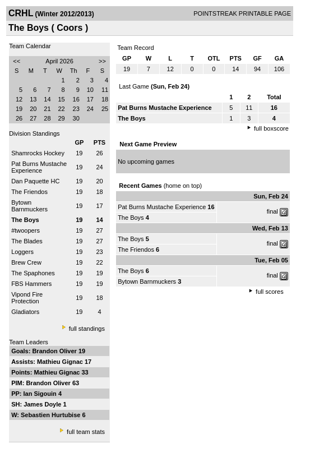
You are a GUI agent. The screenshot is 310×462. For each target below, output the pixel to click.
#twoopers (25, 230)
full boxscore (271, 128)
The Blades (27, 241)
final (272, 211)
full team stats (86, 431)
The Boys (131, 217)
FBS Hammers (31, 283)
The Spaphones (33, 273)
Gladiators (25, 311)
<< (16, 61)
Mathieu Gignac (61, 361)
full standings (87, 328)
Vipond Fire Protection (27, 297)
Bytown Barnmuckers (29, 205)
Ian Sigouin (41, 393)
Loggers (22, 251)
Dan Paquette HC (35, 181)
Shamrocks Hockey (37, 153)
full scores (270, 291)
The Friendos (29, 191)
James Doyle (43, 404)
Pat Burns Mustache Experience (39, 167)
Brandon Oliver (55, 351)
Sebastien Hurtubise (51, 415)
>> (102, 61)
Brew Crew (26, 262)
